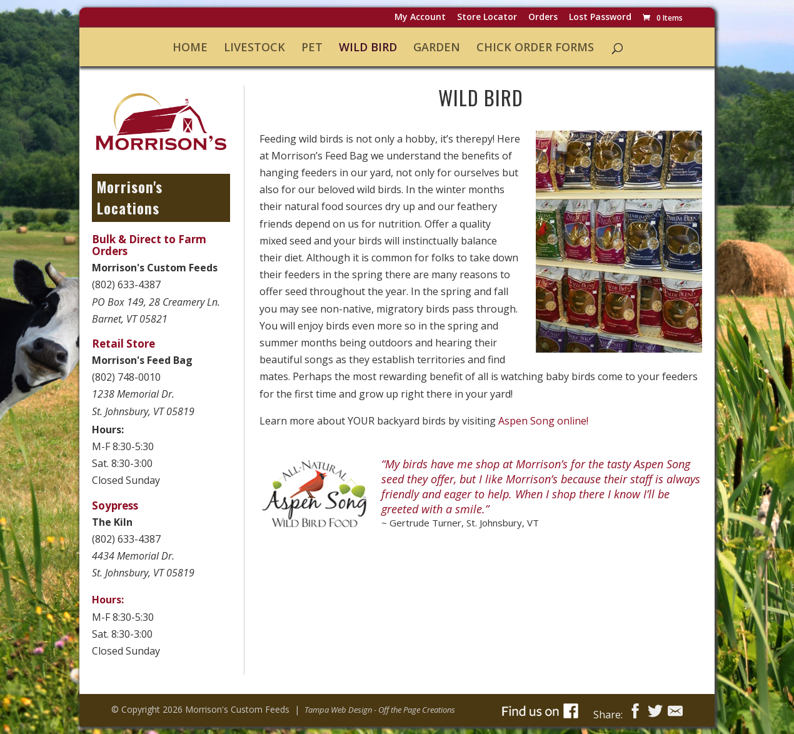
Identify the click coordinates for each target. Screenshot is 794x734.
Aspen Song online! (543, 421)
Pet (312, 47)
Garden (436, 47)
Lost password (600, 18)
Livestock (254, 47)
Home (190, 47)
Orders (543, 18)
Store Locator (487, 18)
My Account (420, 18)
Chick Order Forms (535, 47)
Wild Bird (368, 47)
